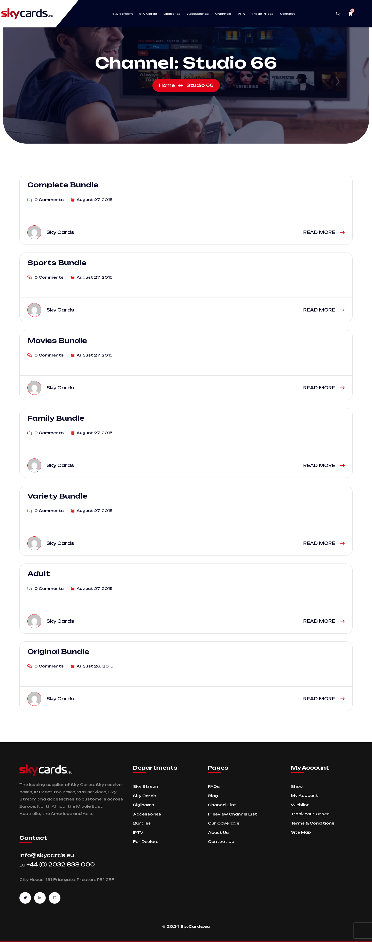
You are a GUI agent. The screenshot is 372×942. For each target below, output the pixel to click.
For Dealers (145, 841)
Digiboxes (172, 14)
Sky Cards (148, 14)
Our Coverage (223, 823)
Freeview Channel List (232, 814)
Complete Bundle (62, 185)
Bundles (142, 823)
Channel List (222, 805)
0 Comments (45, 199)
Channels (223, 14)
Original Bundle (58, 651)
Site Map (301, 832)
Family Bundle (55, 418)
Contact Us (221, 841)
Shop (297, 786)
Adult (38, 573)
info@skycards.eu (46, 855)
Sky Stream (122, 14)
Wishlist (300, 805)
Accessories (198, 14)
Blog (213, 795)
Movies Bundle (57, 340)
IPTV (138, 832)
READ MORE (324, 232)
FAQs (214, 786)
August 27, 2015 (91, 199)
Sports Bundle (57, 262)
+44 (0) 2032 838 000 (57, 864)
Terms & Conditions (312, 823)
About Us (218, 832)
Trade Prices (263, 14)
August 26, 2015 (92, 666)
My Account (304, 795)
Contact (287, 14)
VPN (241, 14)
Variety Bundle (57, 496)
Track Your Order (310, 814)
